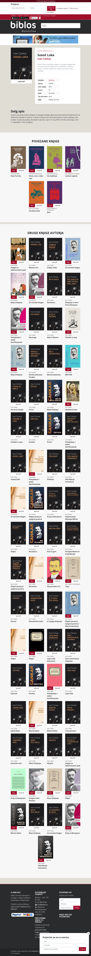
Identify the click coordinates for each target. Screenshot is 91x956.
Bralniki (26, 16)
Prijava (77, 908)
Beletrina (52, 80)
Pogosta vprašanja (36, 16)
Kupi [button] (13, 170)
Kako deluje (46, 16)
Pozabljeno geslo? (62, 8)
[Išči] (60, 25)
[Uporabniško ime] (18, 8)
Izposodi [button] (21, 81)
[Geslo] (36, 8)
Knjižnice (13, 16)
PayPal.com (24, 906)
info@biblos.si (42, 905)
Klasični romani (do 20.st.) (45, 51)
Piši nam (53, 16)
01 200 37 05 (42, 902)
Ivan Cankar (44, 58)
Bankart (14, 909)
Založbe (20, 16)
